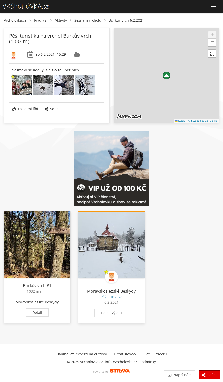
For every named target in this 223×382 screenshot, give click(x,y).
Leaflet (180, 120)
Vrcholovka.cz (15, 20)
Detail (37, 312)
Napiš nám (179, 374)
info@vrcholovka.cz (121, 361)
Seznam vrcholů (87, 20)
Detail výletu (111, 312)
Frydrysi (40, 20)
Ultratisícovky (125, 354)
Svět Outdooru (155, 354)
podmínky (147, 361)
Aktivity (61, 20)
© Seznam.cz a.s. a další (203, 120)
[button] (166, 75)
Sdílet (52, 108)
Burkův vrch (34, 285)
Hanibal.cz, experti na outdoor (81, 354)
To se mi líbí (25, 108)
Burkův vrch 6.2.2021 (126, 20)
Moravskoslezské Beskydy (37, 302)
